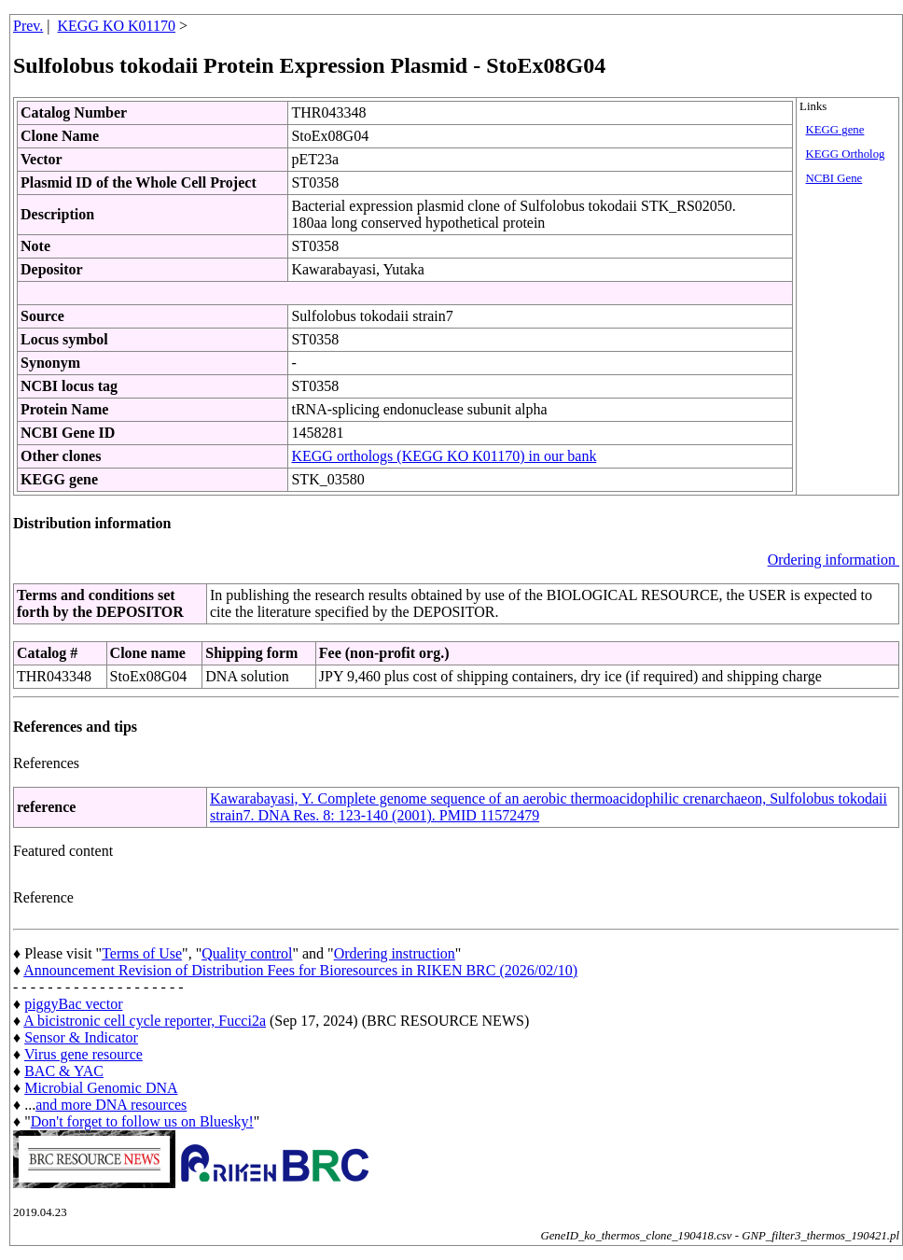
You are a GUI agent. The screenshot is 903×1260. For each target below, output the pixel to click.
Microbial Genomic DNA (100, 1088)
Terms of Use (142, 953)
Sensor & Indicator (81, 1037)
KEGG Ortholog (845, 154)
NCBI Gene (834, 178)
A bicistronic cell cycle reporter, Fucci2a (144, 1021)
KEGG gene (835, 129)
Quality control (246, 953)
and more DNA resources (111, 1105)
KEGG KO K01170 (117, 26)
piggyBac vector (73, 1004)
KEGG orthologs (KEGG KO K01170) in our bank (443, 456)
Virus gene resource (83, 1054)
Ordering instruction (394, 953)
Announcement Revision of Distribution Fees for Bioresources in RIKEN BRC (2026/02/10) (300, 970)
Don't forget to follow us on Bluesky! (142, 1121)
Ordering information (833, 559)
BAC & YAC (64, 1071)
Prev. (28, 26)
